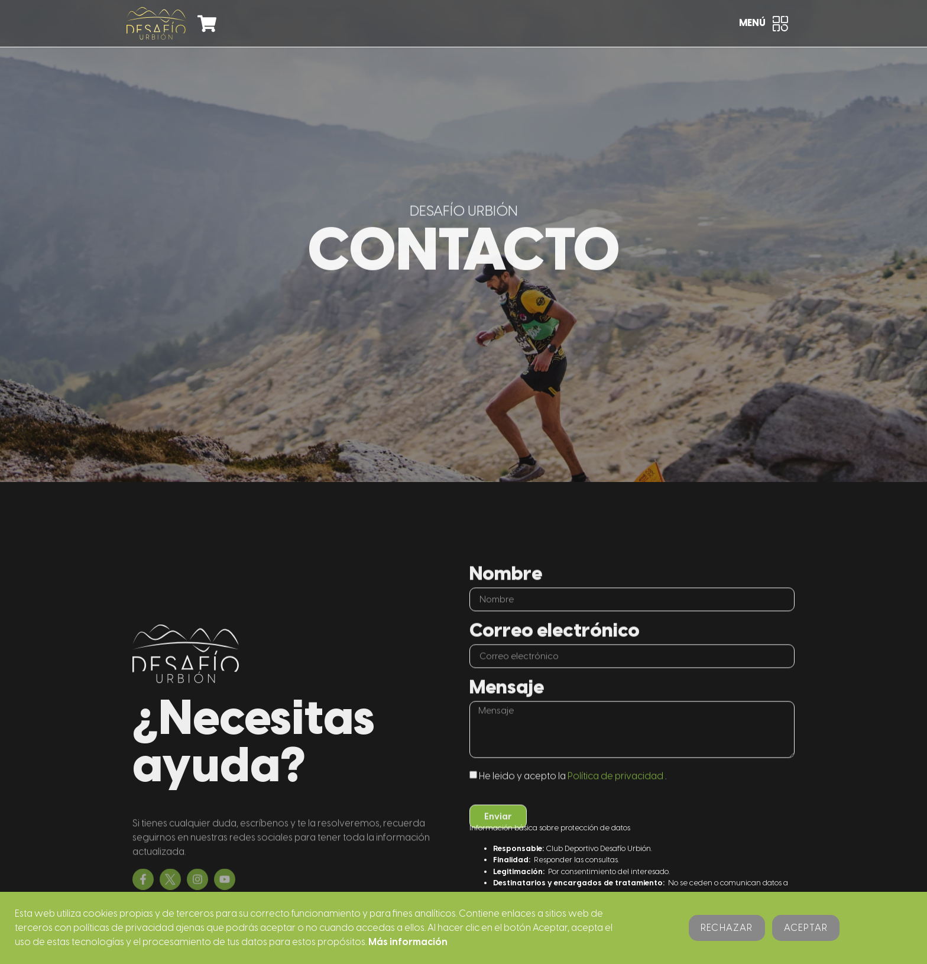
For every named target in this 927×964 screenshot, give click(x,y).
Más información (408, 941)
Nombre (505, 603)
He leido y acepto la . (572, 804)
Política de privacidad (615, 804)
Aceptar (806, 927)
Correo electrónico (554, 660)
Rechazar (727, 927)
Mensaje (506, 717)
